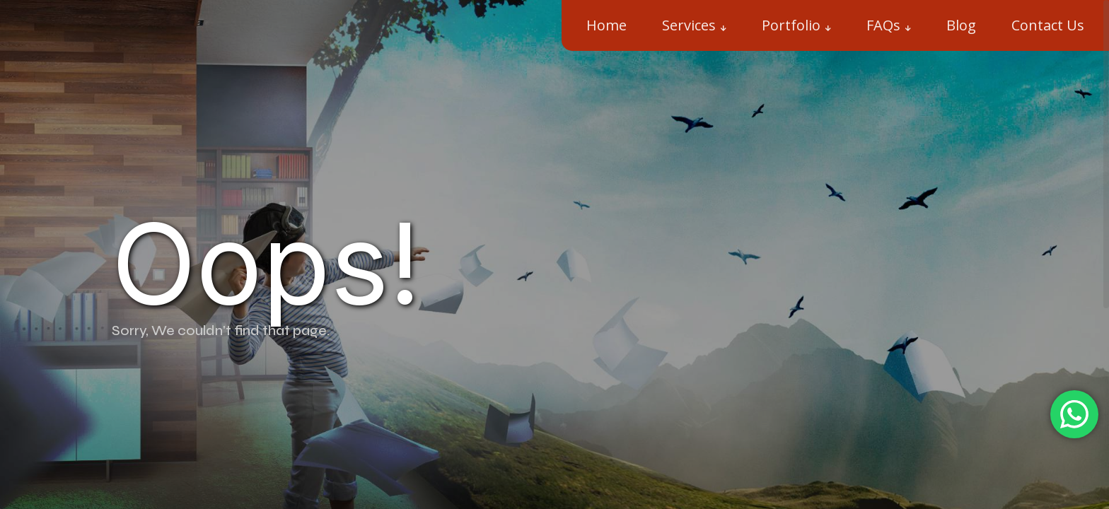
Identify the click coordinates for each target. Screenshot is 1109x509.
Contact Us (1047, 25)
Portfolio (791, 25)
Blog (961, 25)
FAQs (883, 25)
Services (689, 25)
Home (606, 25)
